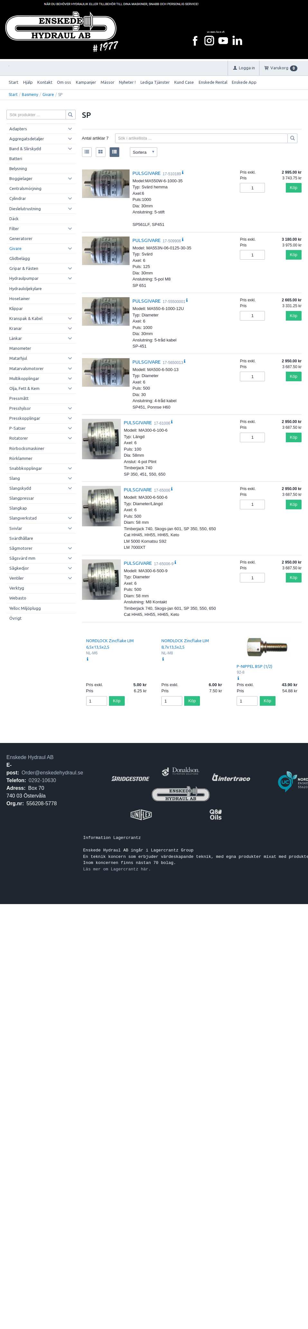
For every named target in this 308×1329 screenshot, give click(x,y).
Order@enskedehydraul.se (52, 772)
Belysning (18, 168)
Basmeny (30, 94)
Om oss (64, 82)
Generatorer (20, 238)
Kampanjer (86, 82)
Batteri (15, 158)
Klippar (16, 308)
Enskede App (244, 82)
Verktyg (16, 588)
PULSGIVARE (146, 173)
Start (13, 82)
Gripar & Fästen (23, 268)
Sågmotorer (20, 548)
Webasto (17, 598)
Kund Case (184, 82)
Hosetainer (19, 298)
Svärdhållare (21, 538)
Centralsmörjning (25, 188)
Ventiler (16, 578)
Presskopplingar (24, 418)
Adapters (18, 128)
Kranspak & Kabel (25, 318)
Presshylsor (20, 408)
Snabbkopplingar (25, 468)
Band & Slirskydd (25, 148)
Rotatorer (18, 438)
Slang (14, 478)
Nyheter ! (127, 82)
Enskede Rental (213, 82)
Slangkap (18, 508)
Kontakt (44, 82)
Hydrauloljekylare (25, 288)
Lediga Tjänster (155, 82)
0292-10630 (42, 780)
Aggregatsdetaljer (26, 138)
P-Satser (17, 428)
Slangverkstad (23, 518)
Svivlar (15, 528)
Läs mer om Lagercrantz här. (117, 869)
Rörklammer (20, 458)
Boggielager (20, 178)
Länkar (15, 338)
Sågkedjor (19, 568)
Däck (14, 218)
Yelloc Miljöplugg (25, 608)
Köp (293, 187)
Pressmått (19, 398)
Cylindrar (17, 198)
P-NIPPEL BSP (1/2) (254, 666)
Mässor (107, 82)
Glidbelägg (19, 258)
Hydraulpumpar (24, 278)
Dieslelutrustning (25, 208)
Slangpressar (21, 498)
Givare (48, 94)
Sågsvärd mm (22, 558)
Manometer (20, 348)
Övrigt (15, 618)
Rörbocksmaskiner (26, 448)
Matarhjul (18, 358)
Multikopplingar (24, 378)
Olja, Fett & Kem (24, 388)
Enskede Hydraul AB (30, 757)
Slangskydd (20, 488)
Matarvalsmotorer (26, 368)
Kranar (15, 328)
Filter (14, 228)
